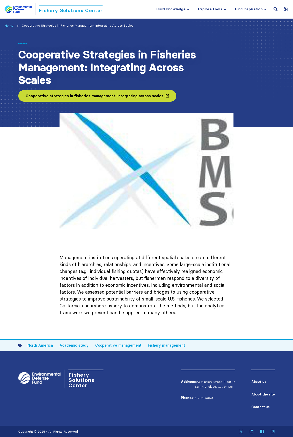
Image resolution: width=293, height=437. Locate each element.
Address (188, 382)
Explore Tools (210, 9)
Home (9, 25)
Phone (186, 398)
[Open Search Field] (275, 9)
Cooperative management (118, 345)
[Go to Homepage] (54, 9)
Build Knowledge (170, 9)
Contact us (260, 407)
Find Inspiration (249, 9)
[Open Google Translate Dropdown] (285, 9)
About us (258, 382)
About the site (263, 394)
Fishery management (166, 345)
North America (40, 345)
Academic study (74, 345)
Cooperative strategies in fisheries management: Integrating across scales (94, 96)
